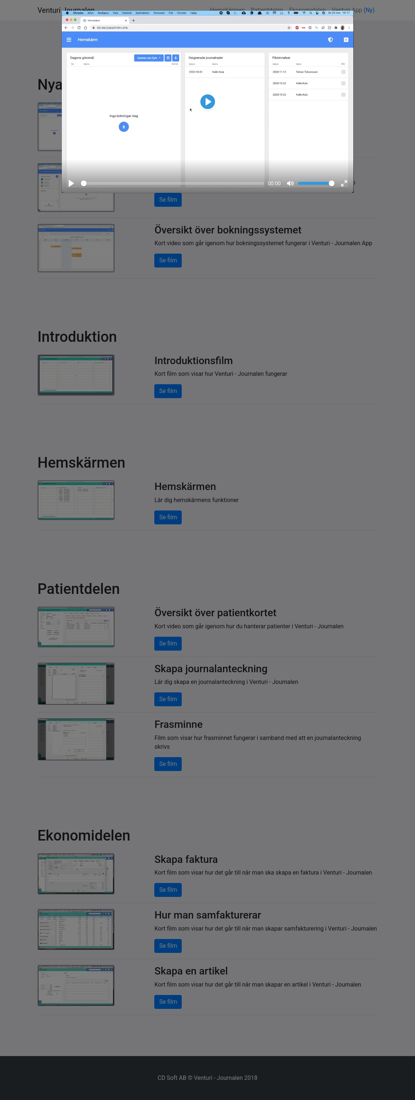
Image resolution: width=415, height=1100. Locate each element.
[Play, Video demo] (207, 102)
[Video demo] (208, 102)
